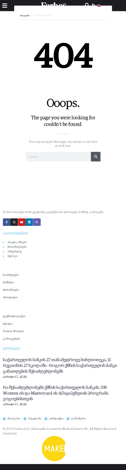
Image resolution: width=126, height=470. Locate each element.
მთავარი (25, 16)
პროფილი (10, 297)
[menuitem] (99, 5)
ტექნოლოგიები (14, 316)
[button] (4, 5)
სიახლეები (11, 275)
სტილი (7, 323)
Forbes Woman (13, 331)
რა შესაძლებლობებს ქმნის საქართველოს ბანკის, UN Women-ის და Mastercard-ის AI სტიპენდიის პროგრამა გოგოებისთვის (56, 393)
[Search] (95, 156)
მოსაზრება (11, 290)
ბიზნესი (8, 282)
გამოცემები (11, 338)
